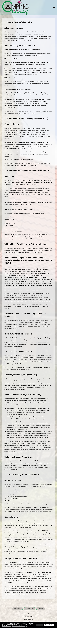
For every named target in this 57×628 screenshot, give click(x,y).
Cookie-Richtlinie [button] (6, 626)
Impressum (17, 609)
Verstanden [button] (39, 624)
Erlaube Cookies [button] (49, 624)
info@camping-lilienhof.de (15, 231)
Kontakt (41, 609)
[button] (54, 8)
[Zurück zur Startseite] (15, 7)
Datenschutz (29, 609)
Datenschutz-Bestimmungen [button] (19, 626)
